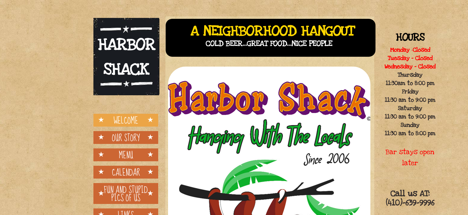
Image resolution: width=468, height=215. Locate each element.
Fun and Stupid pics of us (126, 193)
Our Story (126, 137)
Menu (126, 154)
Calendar (126, 172)
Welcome (125, 120)
